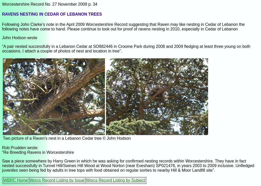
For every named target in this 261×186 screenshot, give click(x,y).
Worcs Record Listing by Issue (57, 180)
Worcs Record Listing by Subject (115, 180)
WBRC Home (15, 180)
